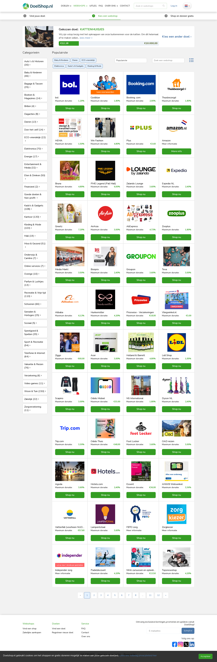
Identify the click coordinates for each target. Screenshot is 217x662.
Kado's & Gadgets (75, 66)
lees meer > (86, 38)
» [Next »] (165, 595)
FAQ (101, 5)
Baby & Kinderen (61, 60)
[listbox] (150, 6)
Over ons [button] (111, 5)
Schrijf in (188, 630)
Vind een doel (58, 628)
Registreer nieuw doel (62, 632)
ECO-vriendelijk (88, 60)
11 (150, 595)
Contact (85, 632)
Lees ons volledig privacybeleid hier (138, 655)
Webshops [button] (80, 5)
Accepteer (206, 656)
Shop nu (69, 108)
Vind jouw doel (37, 16)
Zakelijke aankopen (32, 632)
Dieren (75, 60)
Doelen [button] (66, 5)
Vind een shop (29, 628)
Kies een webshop (108, 16)
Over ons (85, 636)
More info (176, 151)
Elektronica (59, 66)
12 (158, 595)
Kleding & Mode (94, 66)
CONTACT (125, 5)
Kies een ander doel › (176, 36)
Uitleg (93, 5)
